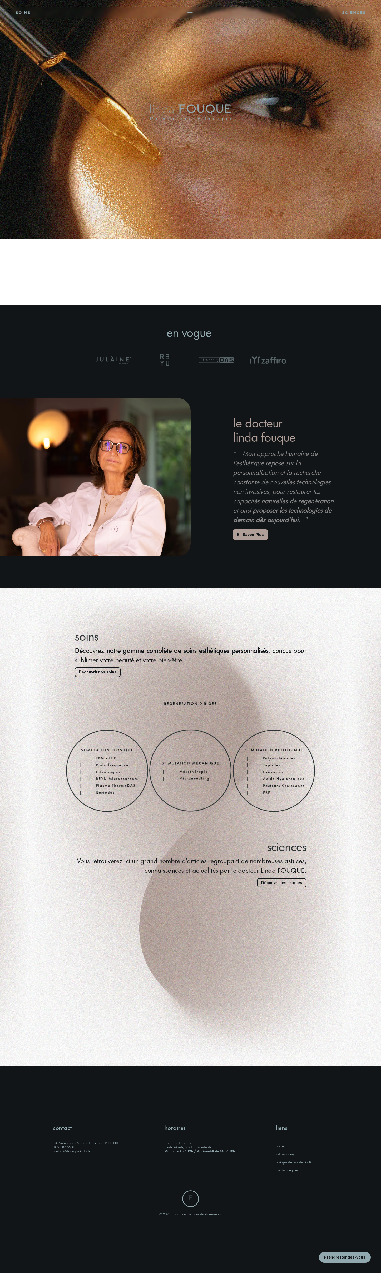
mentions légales (287, 1169)
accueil (280, 1145)
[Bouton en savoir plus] (345, 1257)
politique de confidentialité (293, 1162)
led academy (285, 1153)
